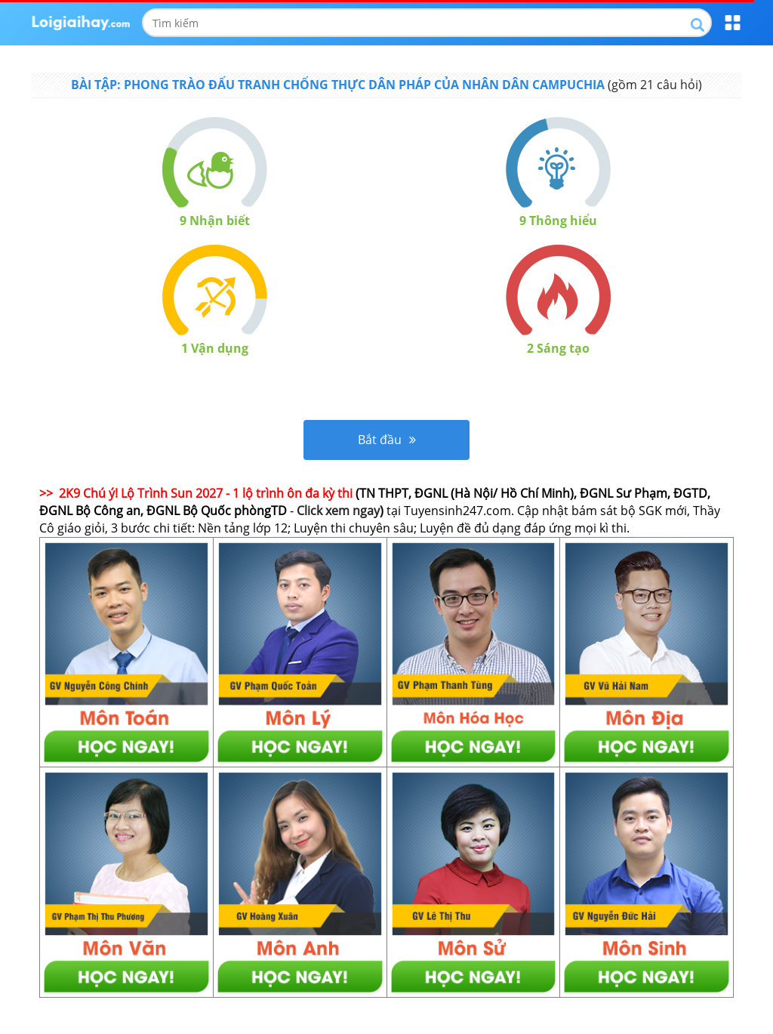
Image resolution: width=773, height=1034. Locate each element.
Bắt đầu (387, 439)
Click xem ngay (338, 510)
